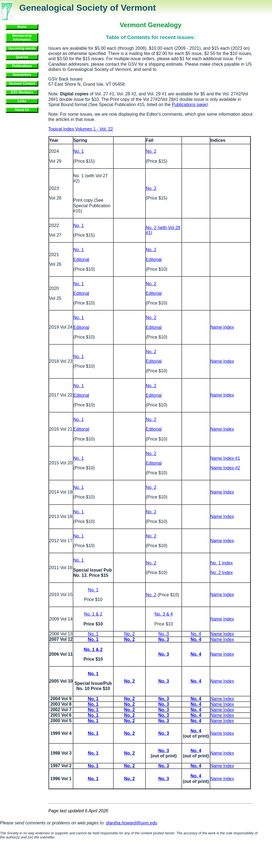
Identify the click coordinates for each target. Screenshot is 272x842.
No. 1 (78, 151)
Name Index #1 (225, 458)
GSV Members (22, 92)
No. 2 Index (221, 572)
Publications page (189, 104)
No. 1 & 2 (93, 614)
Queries (22, 57)
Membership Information (22, 37)
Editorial (81, 259)
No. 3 (163, 634)
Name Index (222, 327)
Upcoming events (22, 48)
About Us (22, 110)
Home (21, 27)
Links (22, 101)
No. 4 (196, 634)
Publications (22, 66)
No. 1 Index (221, 563)
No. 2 (151, 151)
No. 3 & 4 (164, 614)
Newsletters (22, 75)
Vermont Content (22, 83)
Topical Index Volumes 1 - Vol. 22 (80, 129)
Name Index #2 (225, 468)
